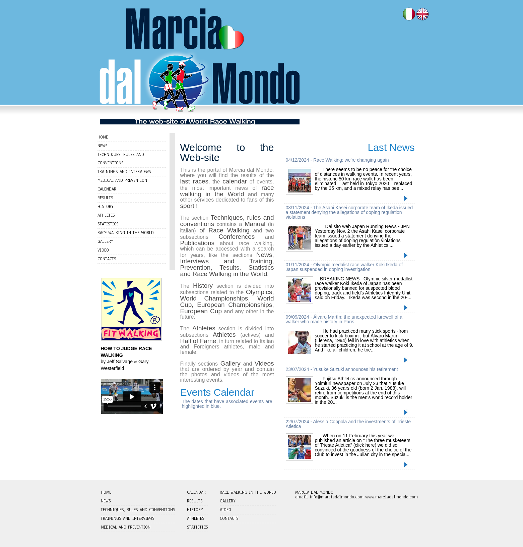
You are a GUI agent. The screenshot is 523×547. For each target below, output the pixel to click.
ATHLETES (106, 215)
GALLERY (105, 241)
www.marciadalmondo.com (391, 497)
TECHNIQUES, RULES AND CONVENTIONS (138, 510)
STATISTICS (108, 224)
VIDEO (103, 250)
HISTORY (105, 207)
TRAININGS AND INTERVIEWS (124, 172)
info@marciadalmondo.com (337, 497)
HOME (102, 137)
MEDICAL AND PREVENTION (122, 180)
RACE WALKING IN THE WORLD (125, 233)
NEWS (102, 146)
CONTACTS (106, 259)
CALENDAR (106, 189)
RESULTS (105, 198)
